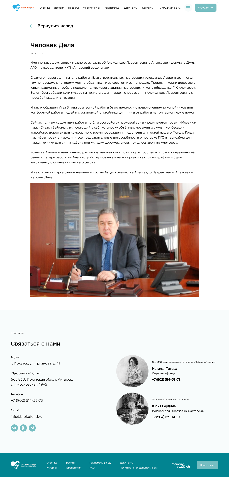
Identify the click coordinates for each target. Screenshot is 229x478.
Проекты (73, 7)
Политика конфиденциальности (138, 468)
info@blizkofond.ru (26, 417)
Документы (130, 7)
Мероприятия (91, 7)
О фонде (45, 7)
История (59, 7)
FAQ (92, 468)
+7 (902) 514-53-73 (170, 7)
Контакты (147, 7)
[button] (188, 8)
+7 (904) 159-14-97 (166, 418)
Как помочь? (111, 7)
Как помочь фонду (100, 463)
